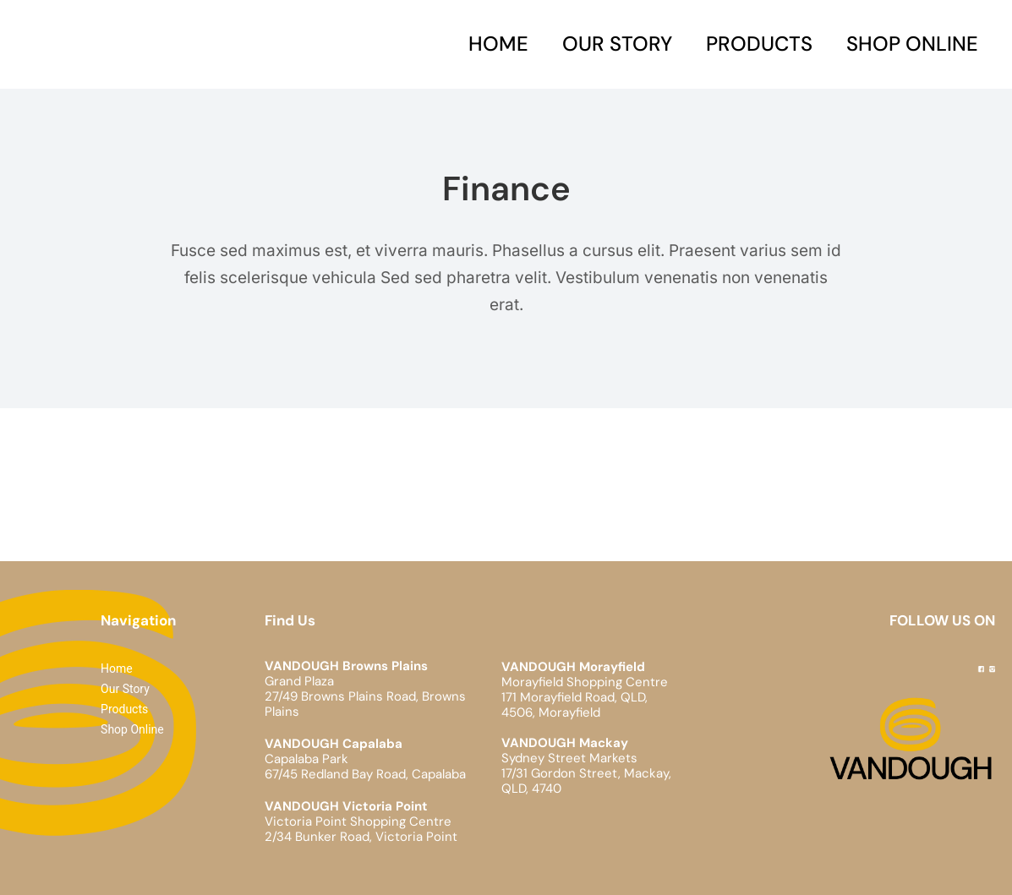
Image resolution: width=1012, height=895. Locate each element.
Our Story (617, 43)
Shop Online (912, 43)
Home (498, 43)
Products (759, 43)
